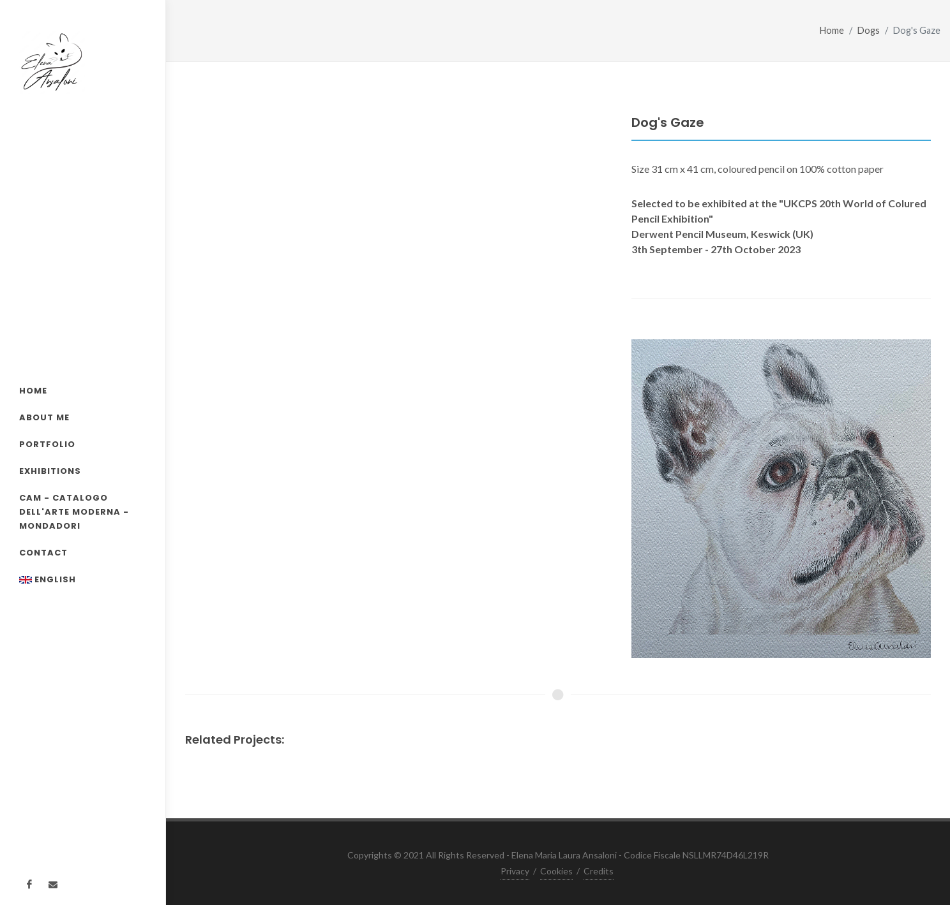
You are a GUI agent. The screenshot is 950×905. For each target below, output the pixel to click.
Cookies (556, 870)
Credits (599, 870)
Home (832, 30)
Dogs (868, 30)
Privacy (515, 870)
